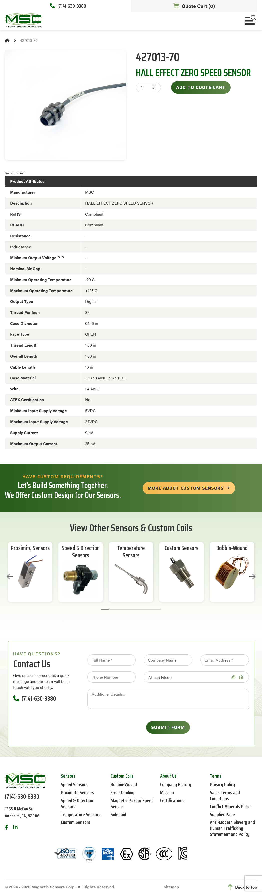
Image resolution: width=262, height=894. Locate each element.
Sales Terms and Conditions (225, 795)
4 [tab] (127, 609)
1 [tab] (105, 609)
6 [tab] (142, 609)
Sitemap (171, 887)
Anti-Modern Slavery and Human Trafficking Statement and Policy (232, 828)
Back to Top (242, 887)
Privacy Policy (222, 784)
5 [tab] (134, 609)
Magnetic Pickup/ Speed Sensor (132, 803)
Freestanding (122, 792)
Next (252, 577)
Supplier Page (222, 814)
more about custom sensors (186, 488)
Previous (10, 577)
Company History (175, 784)
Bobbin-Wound (232, 548)
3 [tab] (120, 609)
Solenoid (118, 814)
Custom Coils (122, 776)
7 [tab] (149, 609)
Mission (167, 792)
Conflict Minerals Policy (231, 806)
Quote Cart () (194, 5)
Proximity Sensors (30, 548)
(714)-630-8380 (68, 6)
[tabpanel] (30, 572)
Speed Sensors (74, 784)
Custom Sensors (181, 548)
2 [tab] (112, 609)
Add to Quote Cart (200, 87)
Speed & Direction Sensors (81, 552)
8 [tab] (157, 609)
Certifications (172, 800)
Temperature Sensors (131, 552)
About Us (168, 776)
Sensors (68, 776)
